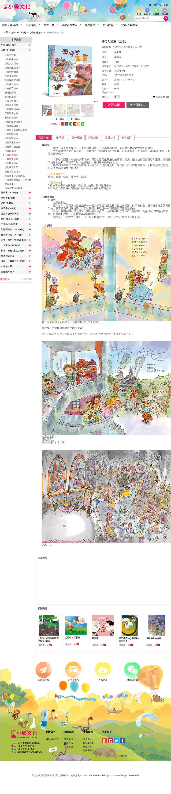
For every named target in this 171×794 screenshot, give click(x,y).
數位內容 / (109, 25)
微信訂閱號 (132, 678)
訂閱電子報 (43, 678)
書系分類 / (50, 25)
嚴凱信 (117, 52)
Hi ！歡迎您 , (155, 5)
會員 (138, 14)
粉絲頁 (147, 14)
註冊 (166, 5)
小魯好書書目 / (71, 25)
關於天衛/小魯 (52, 739)
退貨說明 (68, 746)
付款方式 (68, 743)
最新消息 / (33, 25)
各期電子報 (73, 678)
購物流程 (68, 739)
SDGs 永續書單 (129, 25)
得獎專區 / (91, 25)
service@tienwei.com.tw (30, 752)
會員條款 (87, 739)
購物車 (165, 14)
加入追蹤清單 (161, 97)
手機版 (156, 14)
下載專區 (102, 678)
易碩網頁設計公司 (85, 779)
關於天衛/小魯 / (12, 25)
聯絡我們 (87, 746)
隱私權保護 (88, 743)
